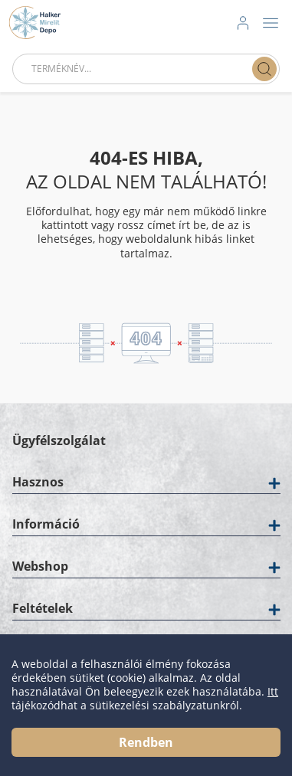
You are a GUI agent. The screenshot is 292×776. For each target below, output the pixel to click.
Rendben (146, 742)
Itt (272, 692)
